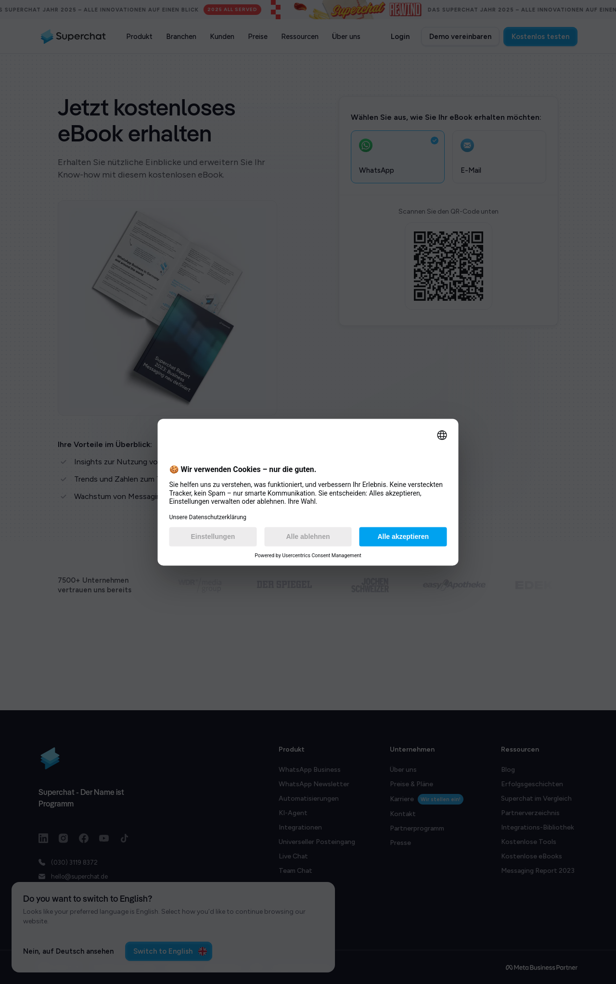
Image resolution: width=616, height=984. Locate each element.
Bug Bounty (408, 857)
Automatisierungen (309, 798)
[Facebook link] (84, 838)
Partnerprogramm (417, 828)
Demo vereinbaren (460, 36)
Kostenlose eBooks (531, 856)
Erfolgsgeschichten (532, 784)
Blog (508, 770)
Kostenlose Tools (528, 842)
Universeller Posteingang (317, 842)
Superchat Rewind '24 (535, 899)
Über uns (403, 770)
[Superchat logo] (73, 36)
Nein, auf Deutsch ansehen (68, 951)
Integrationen (300, 827)
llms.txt (512, 914)
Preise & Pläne (411, 784)
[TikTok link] (124, 838)
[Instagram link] (63, 838)
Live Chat (293, 856)
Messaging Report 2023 (538, 871)
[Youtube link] (104, 838)
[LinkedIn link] (43, 838)
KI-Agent (293, 813)
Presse (400, 843)
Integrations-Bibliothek (537, 827)
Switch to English (170, 951)
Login (400, 36)
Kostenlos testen (540, 36)
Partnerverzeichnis (530, 813)
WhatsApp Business (310, 770)
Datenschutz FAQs (531, 885)
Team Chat (295, 871)
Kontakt (403, 814)
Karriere (426, 799)
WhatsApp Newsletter (314, 784)
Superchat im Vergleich (536, 798)
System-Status (413, 872)
